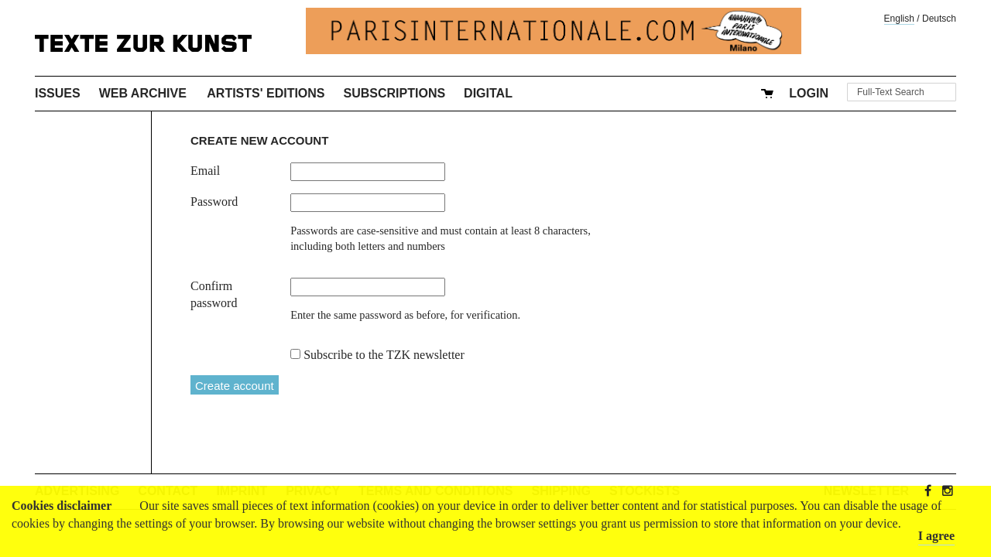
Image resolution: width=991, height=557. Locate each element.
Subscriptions (395, 93)
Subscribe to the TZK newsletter (384, 354)
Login (808, 93)
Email (205, 170)
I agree (936, 535)
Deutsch (939, 18)
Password (214, 201)
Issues (58, 93)
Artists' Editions (265, 93)
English (899, 18)
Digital (488, 93)
